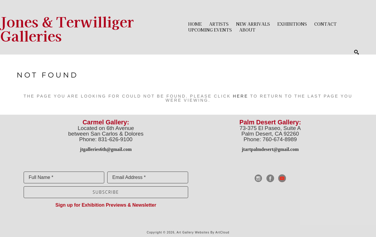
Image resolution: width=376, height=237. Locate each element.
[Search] (356, 52)
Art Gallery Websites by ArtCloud (203, 232)
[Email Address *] (147, 177)
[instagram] (258, 178)
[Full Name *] (64, 177)
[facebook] (270, 178)
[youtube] (282, 178)
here (240, 96)
